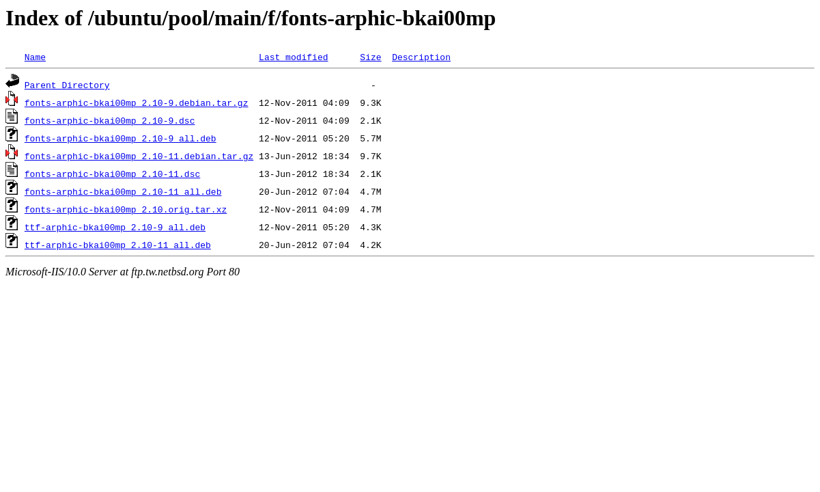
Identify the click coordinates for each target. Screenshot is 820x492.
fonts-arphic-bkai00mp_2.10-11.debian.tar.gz (139, 156)
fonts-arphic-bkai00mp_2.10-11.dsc (112, 173)
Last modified (293, 57)
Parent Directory (67, 85)
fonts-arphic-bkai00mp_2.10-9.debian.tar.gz (137, 102)
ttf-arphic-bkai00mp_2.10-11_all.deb (118, 244)
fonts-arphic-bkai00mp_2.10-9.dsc (110, 120)
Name (35, 57)
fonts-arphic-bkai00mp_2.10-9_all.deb (120, 138)
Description (421, 57)
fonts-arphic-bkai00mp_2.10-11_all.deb (123, 191)
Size (370, 57)
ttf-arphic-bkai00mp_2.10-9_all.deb (115, 227)
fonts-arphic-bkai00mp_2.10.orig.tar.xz (126, 209)
